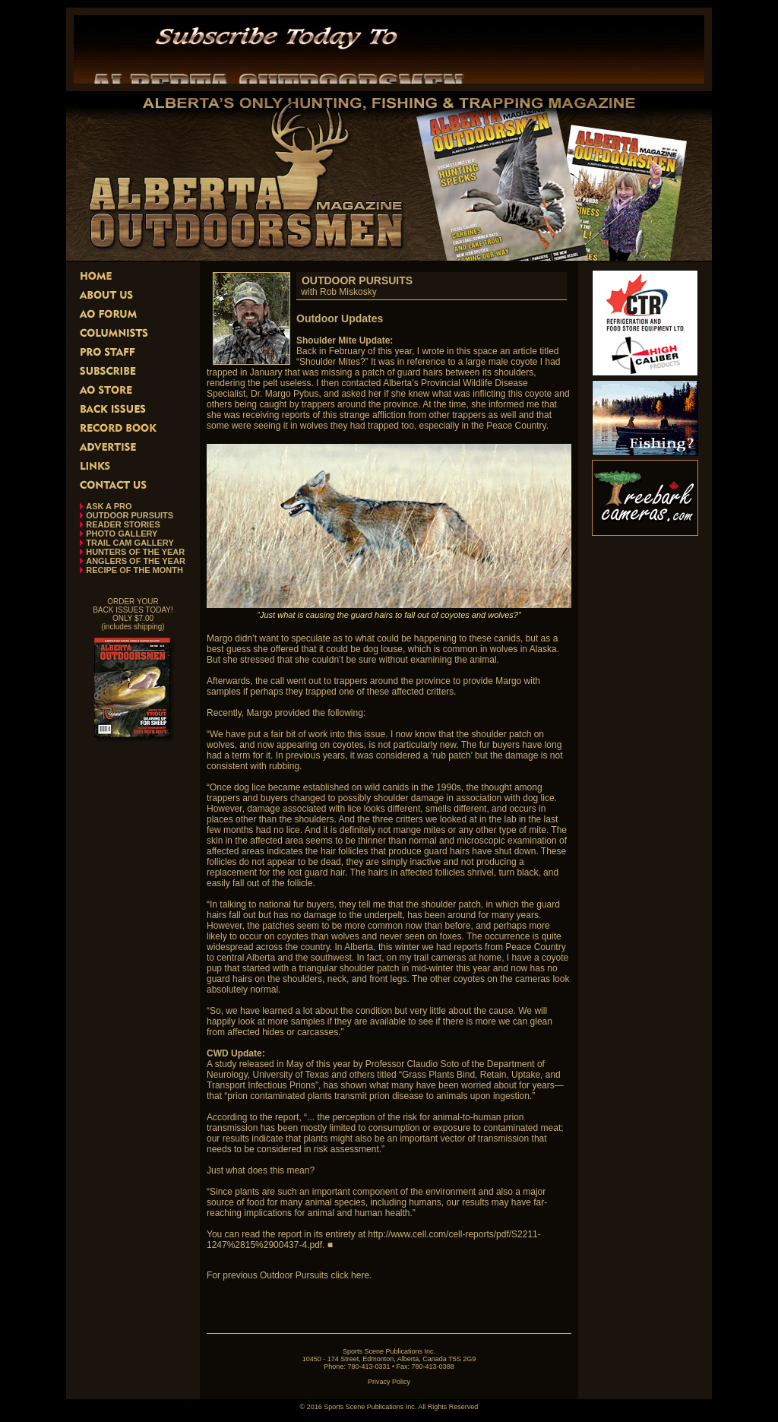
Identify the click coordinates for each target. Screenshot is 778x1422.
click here (349, 1275)
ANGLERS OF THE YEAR (135, 560)
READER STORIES (123, 524)
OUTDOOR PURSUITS (129, 515)
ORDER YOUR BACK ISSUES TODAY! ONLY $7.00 (133, 609)
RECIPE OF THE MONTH (134, 570)
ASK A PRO (108, 506)
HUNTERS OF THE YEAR (135, 551)
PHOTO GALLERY (121, 533)
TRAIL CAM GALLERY (130, 542)
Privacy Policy (389, 1382)
